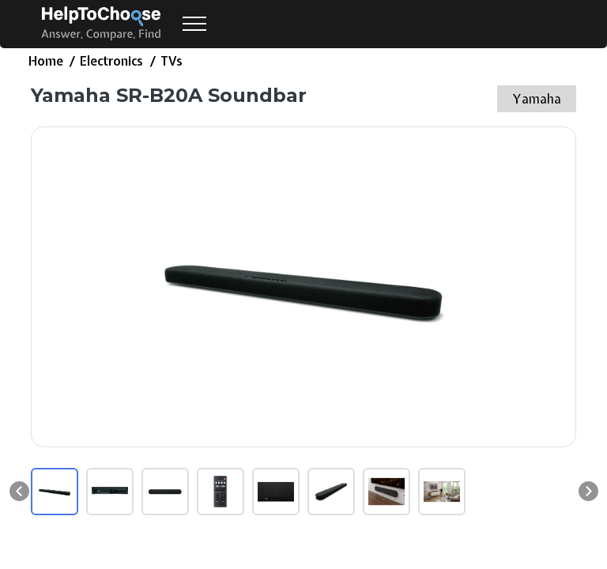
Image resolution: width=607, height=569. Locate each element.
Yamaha (537, 98)
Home (45, 61)
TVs (171, 61)
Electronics (111, 61)
